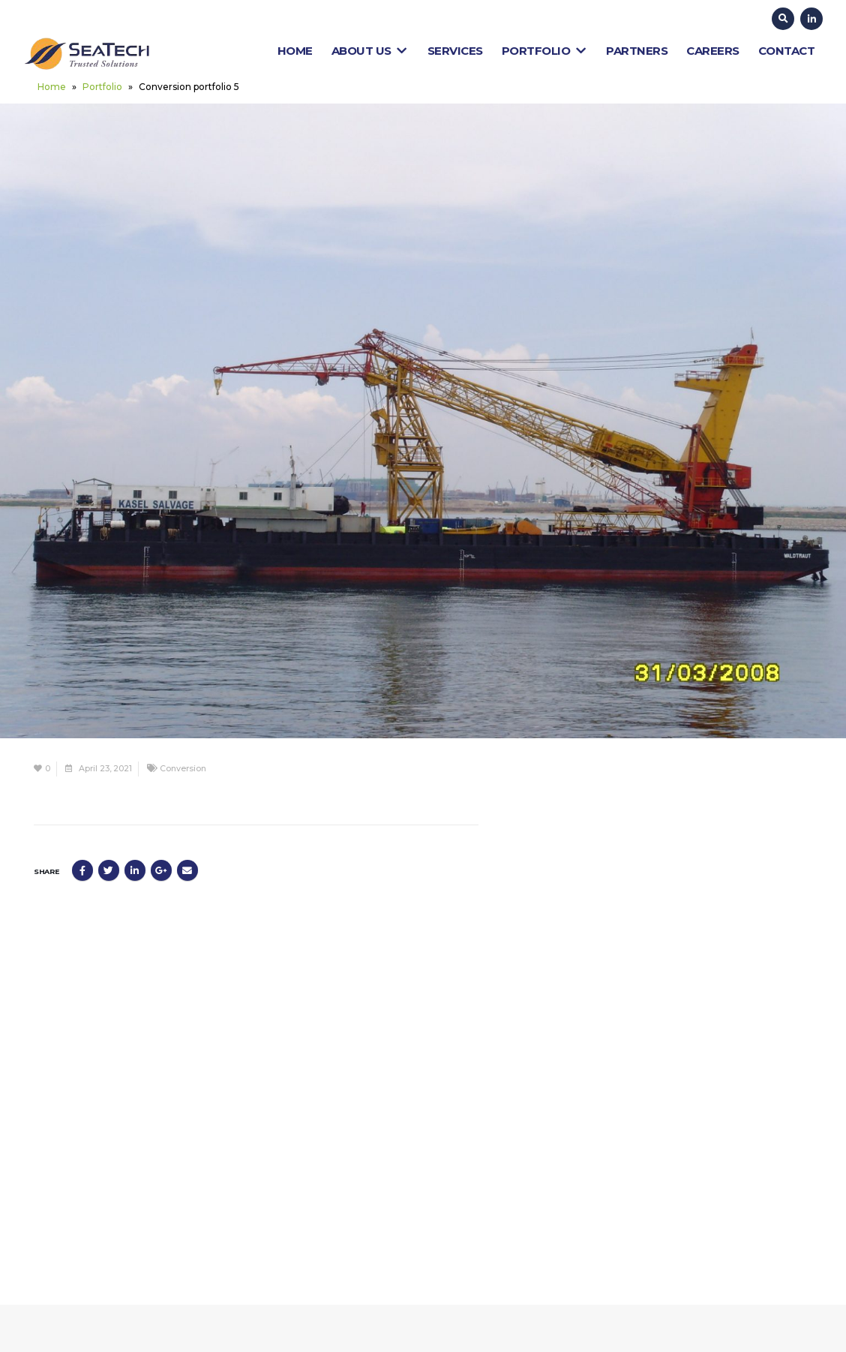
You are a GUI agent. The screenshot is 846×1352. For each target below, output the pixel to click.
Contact (786, 51)
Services (455, 51)
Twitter (108, 870)
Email (187, 870)
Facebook (82, 870)
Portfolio (545, 51)
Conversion (183, 769)
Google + (161, 870)
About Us (370, 51)
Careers (713, 51)
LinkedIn (135, 870)
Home (295, 51)
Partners (637, 51)
